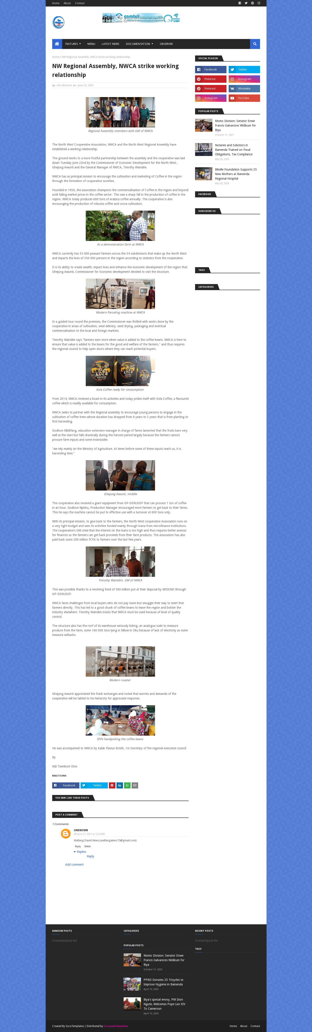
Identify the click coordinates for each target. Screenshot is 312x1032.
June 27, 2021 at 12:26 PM (91, 834)
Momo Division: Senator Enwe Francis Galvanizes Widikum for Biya (235, 125)
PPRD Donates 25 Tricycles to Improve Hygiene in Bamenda (163, 982)
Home (55, 3)
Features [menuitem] (71, 44)
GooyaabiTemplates (116, 1026)
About (67, 3)
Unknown (81, 830)
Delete (87, 846)
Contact (80, 3)
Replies (81, 851)
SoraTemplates (75, 1026)
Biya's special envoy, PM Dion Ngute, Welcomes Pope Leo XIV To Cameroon (164, 1004)
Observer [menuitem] (166, 44)
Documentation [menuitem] (138, 44)
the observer (64, 85)
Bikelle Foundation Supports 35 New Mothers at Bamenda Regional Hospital (236, 174)
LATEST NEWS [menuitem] (110, 44)
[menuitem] (57, 44)
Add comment (74, 864)
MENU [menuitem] (91, 44)
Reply (78, 846)
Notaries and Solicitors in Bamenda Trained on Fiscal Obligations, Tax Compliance (233, 149)
